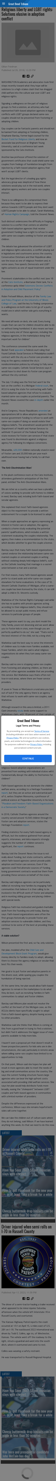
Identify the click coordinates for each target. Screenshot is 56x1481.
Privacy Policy (13, 737)
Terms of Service (41, 731)
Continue (28, 758)
